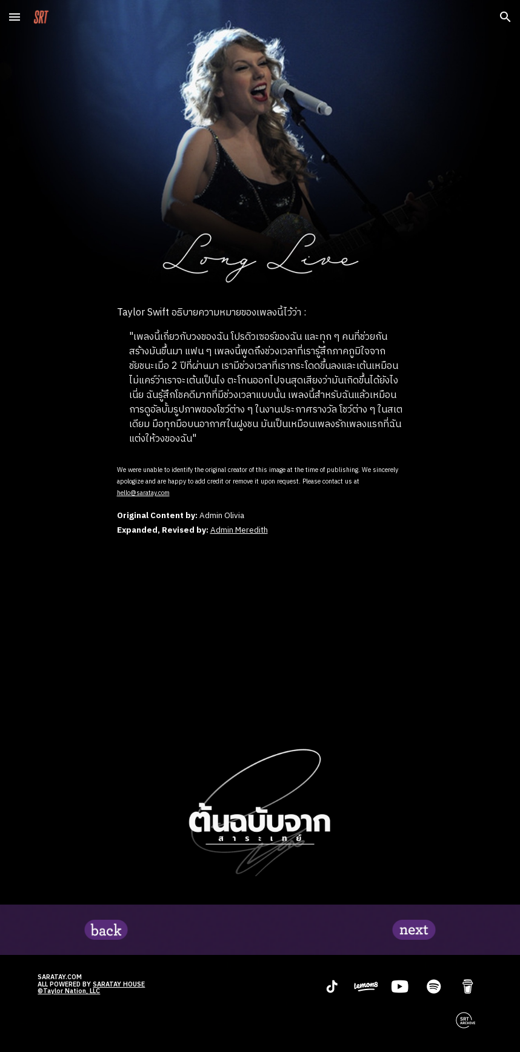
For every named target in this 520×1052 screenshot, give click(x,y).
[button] (14, 16)
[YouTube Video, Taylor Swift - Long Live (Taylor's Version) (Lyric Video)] (260, 637)
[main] (260, 376)
